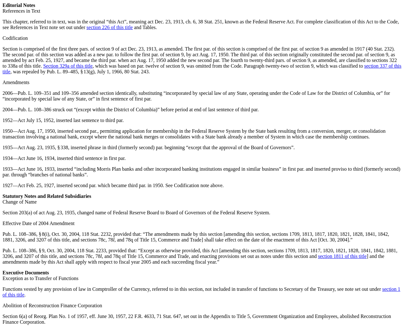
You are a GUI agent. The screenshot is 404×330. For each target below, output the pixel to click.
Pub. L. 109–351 (34, 93)
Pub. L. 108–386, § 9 (24, 250)
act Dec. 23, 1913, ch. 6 (172, 21)
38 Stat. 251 (210, 21)
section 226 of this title (109, 27)
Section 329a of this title (67, 66)
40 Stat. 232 (380, 49)
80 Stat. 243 (136, 71)
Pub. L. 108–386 (34, 109)
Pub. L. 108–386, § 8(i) (26, 234)
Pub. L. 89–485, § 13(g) (70, 71)
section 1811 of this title (342, 256)
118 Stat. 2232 (96, 234)
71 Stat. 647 (169, 316)
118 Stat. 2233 (91, 250)
